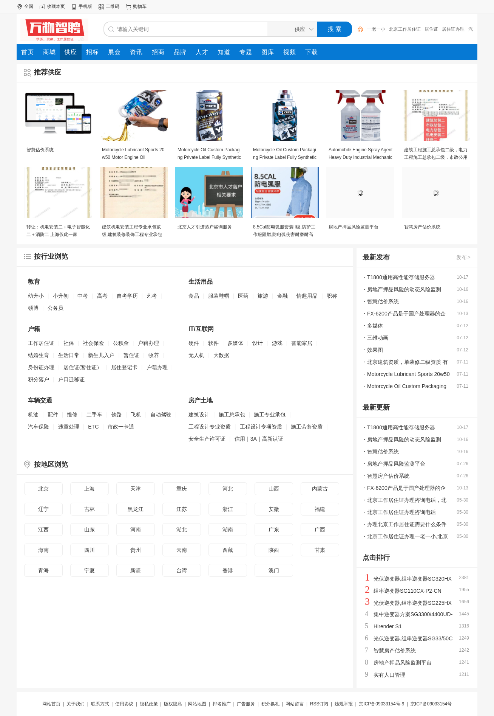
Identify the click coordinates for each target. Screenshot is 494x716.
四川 (89, 550)
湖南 (227, 530)
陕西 (274, 550)
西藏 (227, 550)
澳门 (274, 570)
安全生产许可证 (206, 439)
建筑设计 (199, 415)
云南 (181, 550)
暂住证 (131, 355)
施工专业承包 (270, 415)
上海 (89, 489)
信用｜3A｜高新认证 (259, 439)
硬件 (193, 343)
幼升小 (36, 296)
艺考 (152, 296)
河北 (227, 489)
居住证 (431, 29)
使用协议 (124, 704)
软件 (213, 343)
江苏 (181, 509)
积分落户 (38, 379)
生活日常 (68, 355)
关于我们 (75, 704)
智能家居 (301, 343)
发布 (463, 257)
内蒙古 (320, 489)
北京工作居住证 (405, 29)
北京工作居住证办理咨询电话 (401, 512)
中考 (82, 296)
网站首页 (51, 704)
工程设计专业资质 (209, 427)
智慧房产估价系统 (422, 227)
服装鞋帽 (218, 296)
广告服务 (246, 704)
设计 (257, 343)
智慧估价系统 (40, 149)
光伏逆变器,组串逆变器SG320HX (413, 579)
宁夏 (89, 570)
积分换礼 (270, 704)
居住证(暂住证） (82, 367)
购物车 (140, 6)
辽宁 (43, 509)
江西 (43, 530)
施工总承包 (232, 415)
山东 (89, 530)
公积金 (121, 343)
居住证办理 (453, 29)
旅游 (263, 296)
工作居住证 (41, 343)
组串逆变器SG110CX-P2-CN (408, 591)
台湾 (181, 570)
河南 (135, 530)
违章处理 (68, 427)
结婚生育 (38, 355)
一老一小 (376, 29)
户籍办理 (148, 343)
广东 (274, 530)
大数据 (221, 355)
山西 (274, 489)
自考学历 (127, 296)
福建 (320, 509)
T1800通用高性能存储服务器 (401, 277)
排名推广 (222, 704)
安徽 (274, 509)
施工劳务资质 (307, 427)
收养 (153, 355)
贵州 (135, 550)
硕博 (33, 308)
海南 (43, 550)
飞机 (136, 415)
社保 (68, 343)
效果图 (375, 350)
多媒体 (235, 343)
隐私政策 (149, 704)
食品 (193, 296)
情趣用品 (307, 296)
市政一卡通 (121, 427)
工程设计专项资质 (261, 427)
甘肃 (320, 550)
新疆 (135, 570)
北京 (43, 489)
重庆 (181, 489)
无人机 (196, 355)
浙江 (227, 509)
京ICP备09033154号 (431, 704)
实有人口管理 (389, 675)
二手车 (94, 415)
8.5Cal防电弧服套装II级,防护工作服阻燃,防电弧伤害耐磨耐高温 (284, 234)
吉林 (89, 509)
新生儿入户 (101, 355)
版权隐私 (173, 704)
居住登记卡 (124, 367)
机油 (33, 415)
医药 (243, 296)
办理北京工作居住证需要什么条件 (406, 524)
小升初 (61, 296)
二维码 (112, 6)
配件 (53, 415)
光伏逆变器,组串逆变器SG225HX (413, 603)
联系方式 (100, 704)
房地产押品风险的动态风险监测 (404, 289)
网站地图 (197, 704)
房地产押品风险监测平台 (353, 227)
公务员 (55, 308)
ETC (93, 427)
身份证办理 (41, 367)
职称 (332, 296)
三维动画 (377, 338)
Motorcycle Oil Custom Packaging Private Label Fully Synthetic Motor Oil (209, 157)
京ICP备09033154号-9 (381, 704)
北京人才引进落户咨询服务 (205, 227)
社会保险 (93, 343)
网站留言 (295, 704)
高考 (102, 296)
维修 (72, 415)
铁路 (116, 415)
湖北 (181, 530)
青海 (43, 570)
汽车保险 (38, 427)
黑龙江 (136, 509)
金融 (282, 296)
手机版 (85, 6)
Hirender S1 (388, 626)
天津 (135, 489)
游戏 (277, 343)
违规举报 (344, 704)
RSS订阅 (319, 704)
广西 (320, 530)
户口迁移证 (71, 379)
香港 (227, 570)
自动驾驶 (160, 415)
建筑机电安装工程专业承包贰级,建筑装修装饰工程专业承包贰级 (132, 234)
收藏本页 (56, 6)
